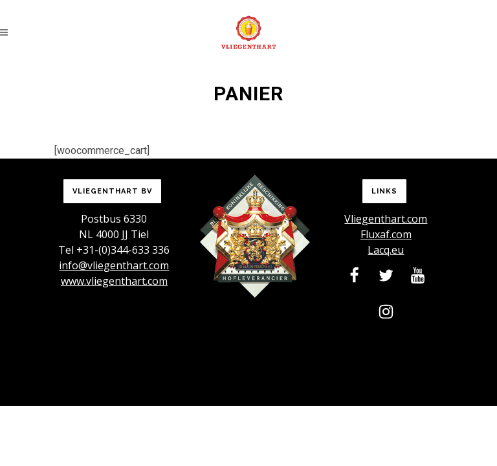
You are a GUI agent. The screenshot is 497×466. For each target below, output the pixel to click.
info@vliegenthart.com (114, 265)
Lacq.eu (386, 250)
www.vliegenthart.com (114, 281)
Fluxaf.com (386, 234)
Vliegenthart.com (385, 219)
